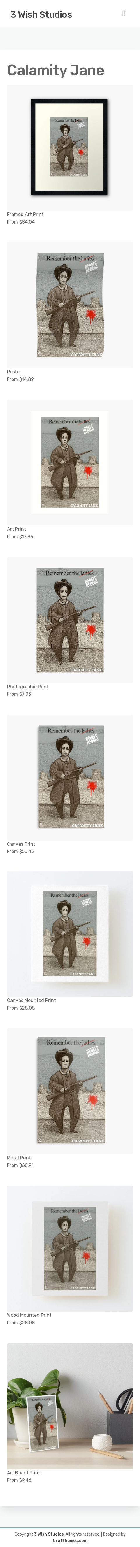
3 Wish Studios (41, 14)
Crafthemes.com (70, 1540)
